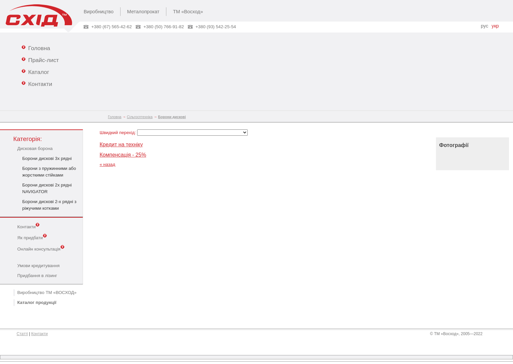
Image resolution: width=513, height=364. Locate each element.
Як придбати (32, 237)
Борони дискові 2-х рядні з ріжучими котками (49, 205)
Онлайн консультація (40, 249)
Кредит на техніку (121, 144)
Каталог (35, 71)
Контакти (37, 83)
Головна (36, 47)
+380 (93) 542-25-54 (216, 26)
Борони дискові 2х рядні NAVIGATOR (47, 188)
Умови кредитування (38, 265)
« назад (107, 164)
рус (484, 26)
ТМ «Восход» (188, 11)
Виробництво (99, 11)
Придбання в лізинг (37, 275)
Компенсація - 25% (123, 155)
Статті (22, 333)
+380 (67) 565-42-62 (111, 26)
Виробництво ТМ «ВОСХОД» (46, 292)
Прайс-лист (40, 59)
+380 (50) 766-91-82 (163, 26)
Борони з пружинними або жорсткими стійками (49, 172)
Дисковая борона (34, 148)
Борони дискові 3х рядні (47, 158)
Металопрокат (143, 11)
